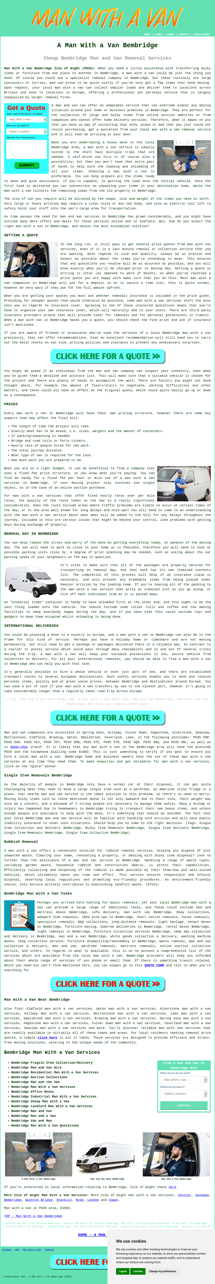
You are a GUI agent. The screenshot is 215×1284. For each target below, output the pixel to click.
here (172, 1187)
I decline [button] (138, 1271)
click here (47, 1038)
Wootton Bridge (38, 1200)
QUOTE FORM (154, 965)
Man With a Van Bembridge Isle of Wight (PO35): (50, 68)
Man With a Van (32, 1250)
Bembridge (19, 747)
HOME (147, 34)
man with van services (180, 1028)
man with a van (140, 73)
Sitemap (6, 1250)
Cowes (113, 1200)
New (17, 1250)
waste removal (172, 941)
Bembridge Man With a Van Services (52, 1052)
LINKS (158, 34)
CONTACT (184, 34)
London (93, 1200)
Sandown (202, 1195)
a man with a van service (107, 147)
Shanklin (64, 1200)
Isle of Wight (113, 1195)
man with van (199, 244)
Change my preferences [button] (162, 1271)
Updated (49, 1250)
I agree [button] (123, 1271)
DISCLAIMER (201, 34)
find (18, 1009)
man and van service (63, 818)
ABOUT (171, 34)
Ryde (79, 1200)
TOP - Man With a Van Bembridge (33, 1216)
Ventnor (184, 1195)
